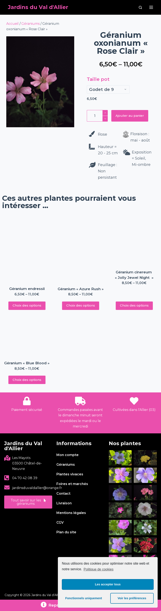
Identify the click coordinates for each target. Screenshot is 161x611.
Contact (63, 494)
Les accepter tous (108, 584)
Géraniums (30, 24)
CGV (60, 522)
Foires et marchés (72, 484)
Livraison (64, 503)
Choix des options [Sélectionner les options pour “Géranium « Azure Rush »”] (80, 305)
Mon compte (67, 455)
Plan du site (66, 532)
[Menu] (151, 7)
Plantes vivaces (69, 474)
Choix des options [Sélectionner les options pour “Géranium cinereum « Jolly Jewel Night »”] (134, 305)
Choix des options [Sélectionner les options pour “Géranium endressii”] (27, 305)
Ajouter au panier (130, 116)
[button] (28, 502)
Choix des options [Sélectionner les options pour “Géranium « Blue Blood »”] (27, 380)
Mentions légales (71, 513)
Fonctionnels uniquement (83, 598)
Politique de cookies (98, 569)
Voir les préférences (132, 598)
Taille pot (98, 79)
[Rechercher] (140, 7)
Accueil (12, 24)
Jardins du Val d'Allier (38, 7)
